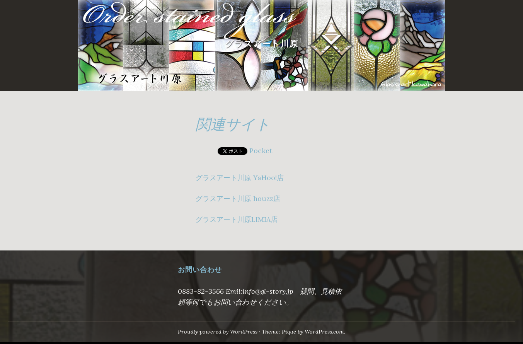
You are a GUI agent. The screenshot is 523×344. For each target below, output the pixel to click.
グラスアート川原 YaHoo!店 (240, 177)
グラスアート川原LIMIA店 (237, 219)
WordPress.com (324, 331)
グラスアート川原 (261, 44)
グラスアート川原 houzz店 (238, 198)
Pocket (260, 150)
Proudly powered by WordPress (217, 331)
